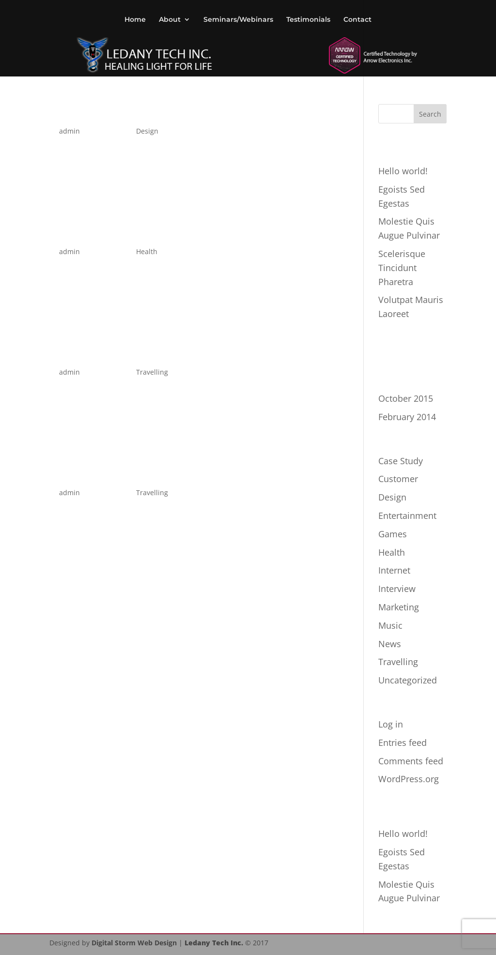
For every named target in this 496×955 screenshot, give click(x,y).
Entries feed (402, 742)
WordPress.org (408, 779)
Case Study (400, 461)
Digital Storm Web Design (134, 942)
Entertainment (407, 515)
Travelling (152, 372)
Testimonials (308, 20)
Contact (357, 20)
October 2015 (405, 398)
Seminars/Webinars (238, 20)
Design (147, 131)
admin (69, 131)
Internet (394, 570)
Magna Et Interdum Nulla (155, 352)
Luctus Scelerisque (128, 473)
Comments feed (410, 761)
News (389, 644)
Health (146, 251)
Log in (390, 724)
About (170, 20)
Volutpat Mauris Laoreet (149, 232)
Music (390, 625)
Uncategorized (407, 680)
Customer (398, 479)
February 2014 (407, 417)
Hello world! (403, 171)
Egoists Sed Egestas (132, 111)
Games (392, 534)
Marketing (398, 607)
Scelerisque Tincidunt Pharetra (401, 268)
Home (135, 20)
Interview (397, 588)
